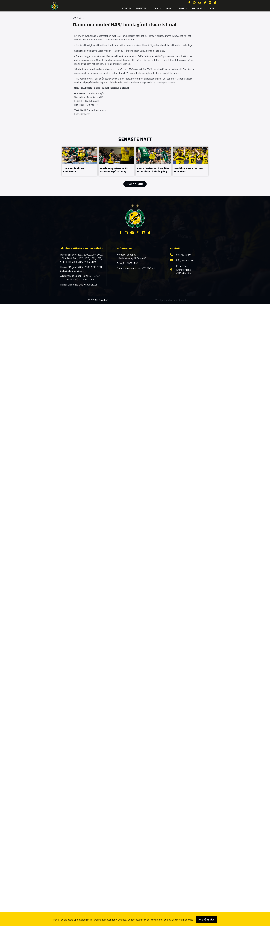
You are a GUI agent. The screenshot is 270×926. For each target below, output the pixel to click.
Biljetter (142, 8)
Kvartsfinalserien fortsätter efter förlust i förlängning (153, 170)
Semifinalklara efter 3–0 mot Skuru (188, 170)
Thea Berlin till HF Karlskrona (73, 170)
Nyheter (126, 8)
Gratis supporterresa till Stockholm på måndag (114, 170)
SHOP (183, 8)
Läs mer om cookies (182, 919)
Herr (170, 8)
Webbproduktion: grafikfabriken (172, 300)
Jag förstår (206, 919)
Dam (157, 8)
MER (213, 8)
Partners (198, 8)
